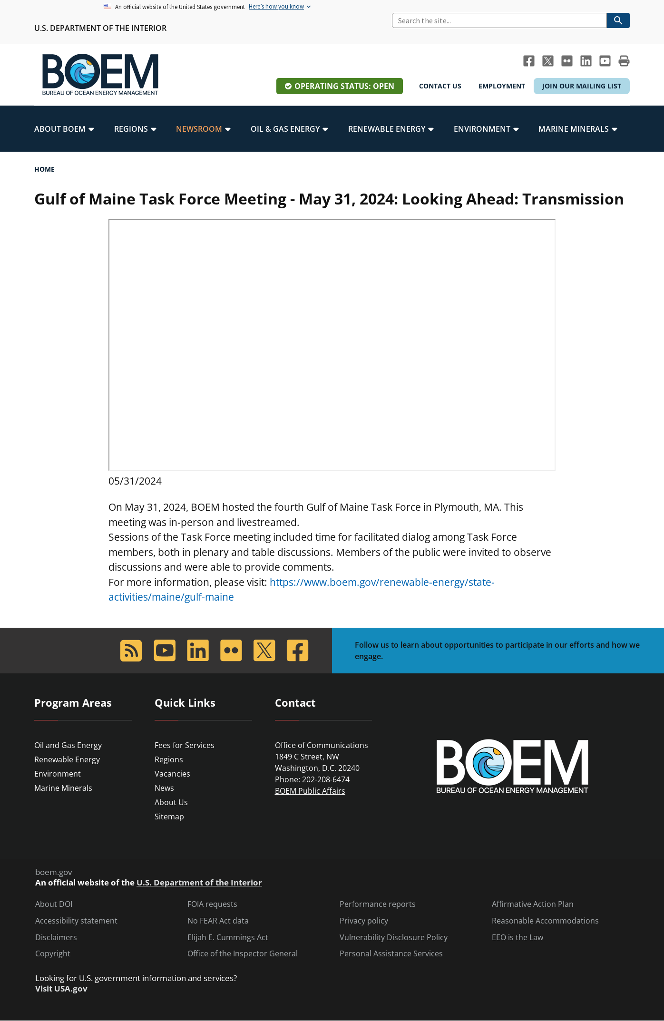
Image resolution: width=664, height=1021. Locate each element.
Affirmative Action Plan (533, 904)
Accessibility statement (76, 921)
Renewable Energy (67, 759)
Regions (169, 759)
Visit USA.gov (61, 988)
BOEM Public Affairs (310, 791)
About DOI (53, 904)
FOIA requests (212, 904)
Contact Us (440, 85)
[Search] (499, 20)
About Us (171, 802)
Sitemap (169, 816)
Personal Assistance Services (391, 954)
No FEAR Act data (218, 921)
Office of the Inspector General (242, 954)
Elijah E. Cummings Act (227, 938)
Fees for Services (185, 745)
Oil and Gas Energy (68, 745)
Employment (501, 85)
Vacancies (172, 773)
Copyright (52, 954)
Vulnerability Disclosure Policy (394, 938)
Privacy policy (364, 921)
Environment (57, 773)
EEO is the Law (517, 938)
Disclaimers (56, 938)
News (164, 788)
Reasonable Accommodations (545, 921)
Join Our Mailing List (581, 85)
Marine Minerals (63, 788)
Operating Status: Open (344, 86)
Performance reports (378, 904)
